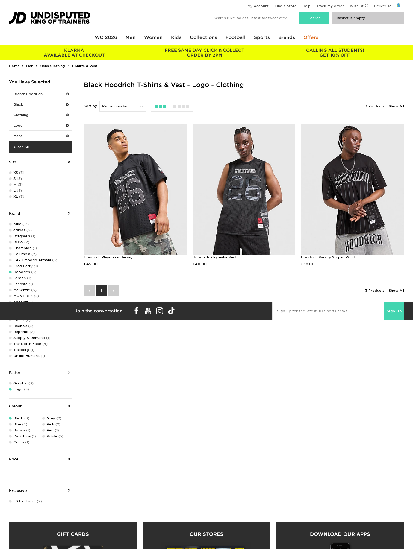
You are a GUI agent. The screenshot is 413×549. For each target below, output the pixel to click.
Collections (203, 37)
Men (130, 37)
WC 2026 (106, 37)
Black (41, 104)
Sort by (90, 106)
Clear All (21, 147)
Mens (41, 136)
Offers (310, 37)
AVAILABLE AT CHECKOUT (74, 52)
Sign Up (394, 311)
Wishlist (357, 6)
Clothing (41, 115)
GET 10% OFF (335, 52)
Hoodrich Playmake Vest (214, 257)
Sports (262, 37)
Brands (286, 37)
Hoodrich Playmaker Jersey (108, 257)
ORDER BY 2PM (204, 52)
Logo (41, 125)
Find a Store (285, 6)
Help (306, 6)
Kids (176, 37)
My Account (258, 6)
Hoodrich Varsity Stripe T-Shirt (328, 257)
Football (236, 37)
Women (153, 37)
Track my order (330, 6)
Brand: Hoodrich (41, 94)
